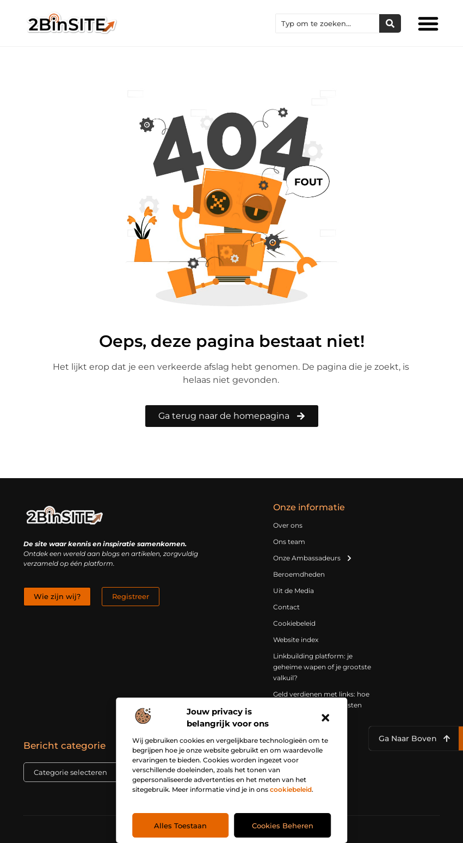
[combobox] (327, 23)
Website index (295, 640)
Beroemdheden (299, 574)
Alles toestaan (180, 825)
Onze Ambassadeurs (313, 558)
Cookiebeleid (294, 623)
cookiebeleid (291, 789)
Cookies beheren (282, 825)
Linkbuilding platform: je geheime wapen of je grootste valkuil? (322, 667)
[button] (325, 717)
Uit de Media (293, 591)
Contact (286, 607)
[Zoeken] (390, 23)
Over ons (288, 525)
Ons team (289, 541)
